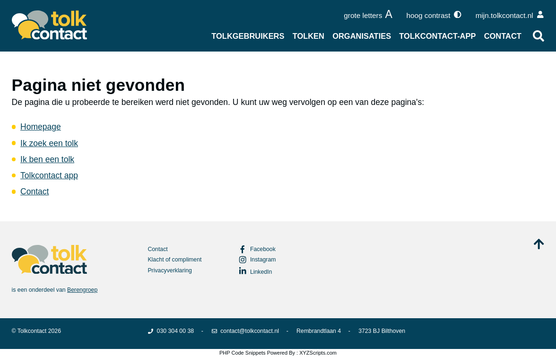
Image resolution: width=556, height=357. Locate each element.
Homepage (40, 126)
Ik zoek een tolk (49, 143)
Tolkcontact (31, 331)
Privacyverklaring (170, 270)
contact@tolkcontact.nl (245, 331)
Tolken (308, 36)
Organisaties (361, 36)
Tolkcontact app (49, 175)
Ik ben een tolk (47, 159)
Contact (502, 36)
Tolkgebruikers (247, 36)
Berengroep (82, 290)
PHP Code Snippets (242, 353)
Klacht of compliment (174, 259)
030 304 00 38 (171, 331)
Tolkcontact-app (437, 36)
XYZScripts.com (318, 353)
